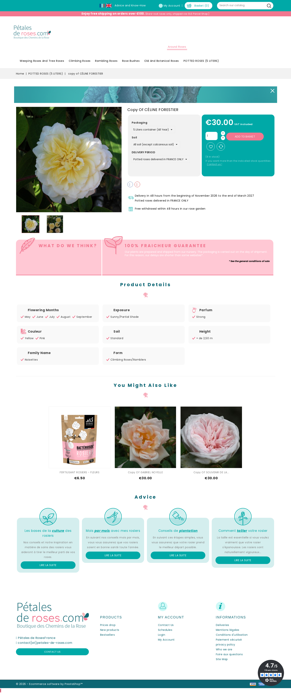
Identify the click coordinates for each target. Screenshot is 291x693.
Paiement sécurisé (229, 640)
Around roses (177, 46)
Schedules (165, 630)
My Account (166, 640)
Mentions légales (227, 630)
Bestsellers (107, 635)
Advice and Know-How (130, 5)
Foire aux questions (229, 654)
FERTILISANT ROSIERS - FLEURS (79, 472)
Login (161, 635)
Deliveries (222, 625)
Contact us (52, 652)
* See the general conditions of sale (249, 261)
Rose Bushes (131, 61)
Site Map (222, 659)
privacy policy (225, 644)
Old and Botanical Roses (161, 61)
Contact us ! (214, 164)
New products (109, 630)
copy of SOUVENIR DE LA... (211, 472)
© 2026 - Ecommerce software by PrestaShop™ (49, 684)
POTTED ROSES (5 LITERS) (201, 61)
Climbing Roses (80, 61)
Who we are (224, 649)
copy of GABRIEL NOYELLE (145, 472)
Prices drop (108, 625)
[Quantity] (212, 136)
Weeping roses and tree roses (42, 61)
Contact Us (166, 625)
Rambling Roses (106, 61)
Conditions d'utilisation (232, 635)
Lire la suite (48, 565)
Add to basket (245, 136)
